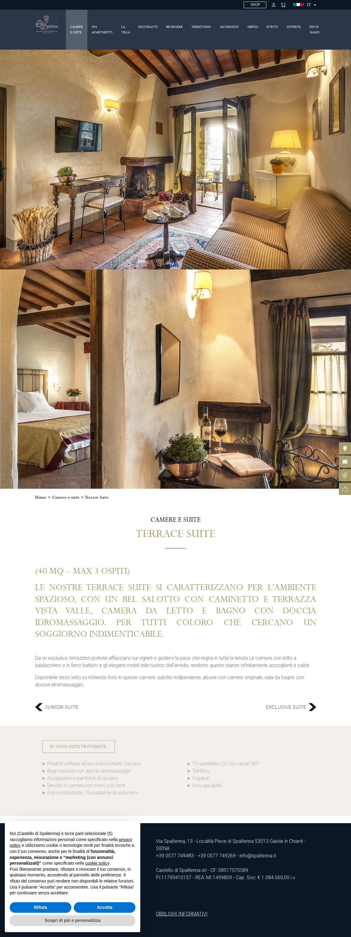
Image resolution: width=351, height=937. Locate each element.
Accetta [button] (104, 907)
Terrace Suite (97, 497)
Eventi (272, 27)
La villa (125, 30)
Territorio (201, 27)
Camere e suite (76, 30)
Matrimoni (229, 27)
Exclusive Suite (291, 707)
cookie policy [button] (97, 863)
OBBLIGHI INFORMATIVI (182, 914)
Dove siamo (315, 30)
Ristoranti (148, 27)
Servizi (252, 27)
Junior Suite (56, 707)
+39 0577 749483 (175, 856)
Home (40, 497)
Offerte (294, 27)
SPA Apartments (102, 30)
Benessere (174, 27)
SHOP (255, 4)
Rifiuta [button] (40, 907)
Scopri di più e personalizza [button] (72, 920)
